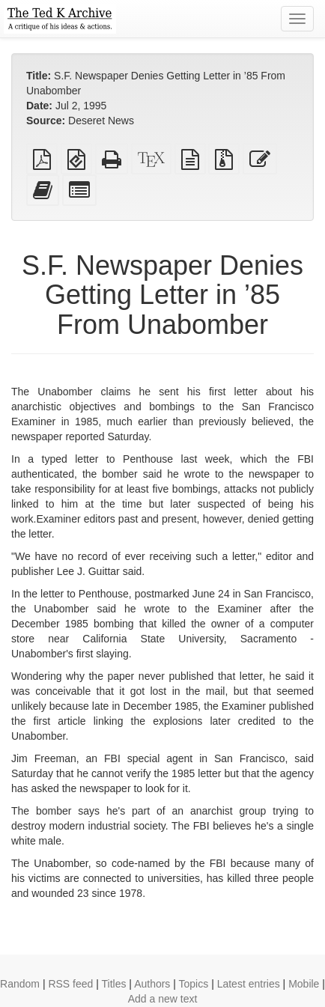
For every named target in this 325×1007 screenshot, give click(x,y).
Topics (194, 984)
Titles (114, 984)
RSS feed (70, 984)
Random (20, 984)
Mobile (303, 984)
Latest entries (248, 984)
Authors (152, 984)
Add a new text (163, 999)
